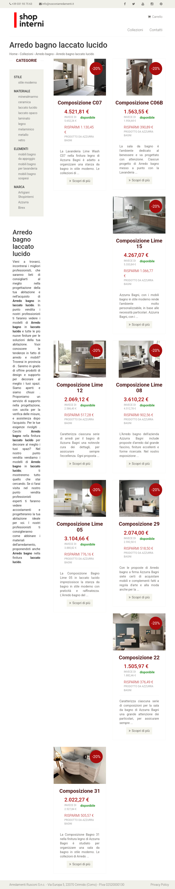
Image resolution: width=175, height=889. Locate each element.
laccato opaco (27, 113)
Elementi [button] (21, 149)
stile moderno (27, 82)
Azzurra (23, 202)
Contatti (156, 30)
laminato (24, 118)
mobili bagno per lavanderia (27, 166)
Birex (21, 207)
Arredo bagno (44, 54)
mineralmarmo (28, 96)
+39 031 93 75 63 (20, 3)
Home (13, 54)
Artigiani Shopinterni (26, 195)
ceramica (24, 102)
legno (22, 124)
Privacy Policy (160, 884)
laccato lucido (27, 107)
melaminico (26, 129)
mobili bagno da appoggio (27, 156)
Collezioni (135, 30)
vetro (21, 140)
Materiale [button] (22, 91)
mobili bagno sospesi (27, 176)
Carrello (155, 17)
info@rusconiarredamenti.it (56, 3)
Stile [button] (18, 77)
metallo (23, 134)
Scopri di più (79, 181)
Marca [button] (19, 187)
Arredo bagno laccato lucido (75, 54)
